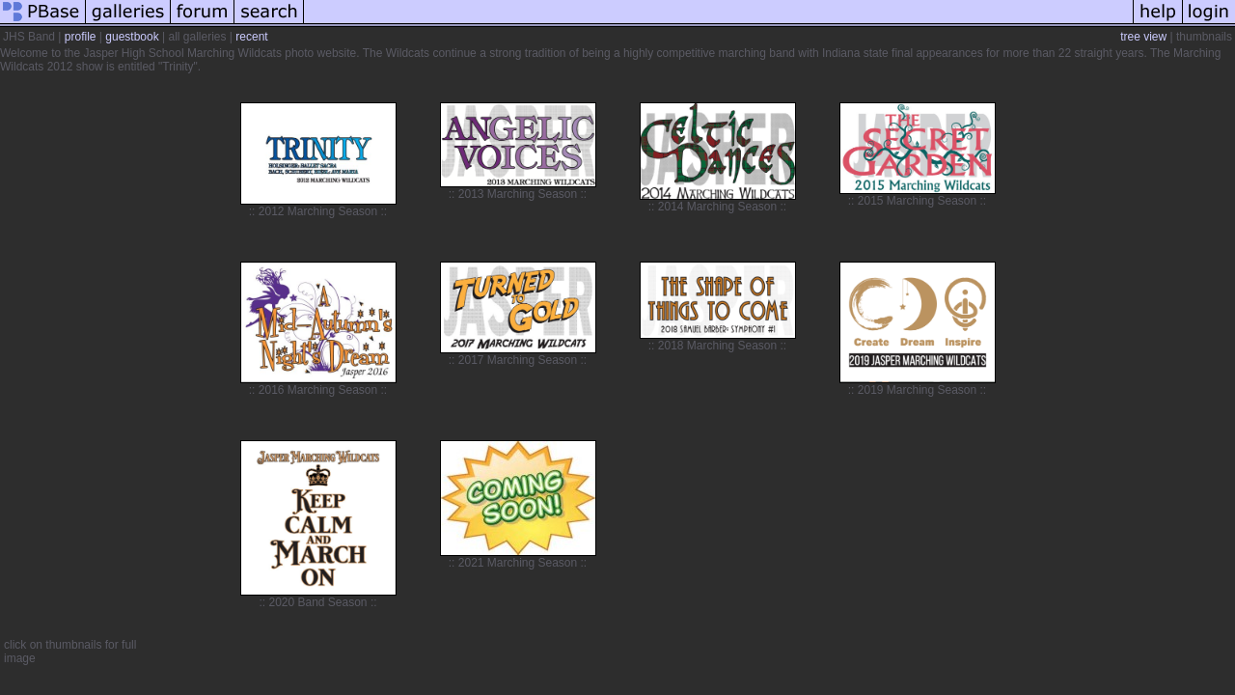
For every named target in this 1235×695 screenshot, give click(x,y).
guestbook (131, 36)
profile (80, 36)
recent (251, 36)
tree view (1143, 36)
